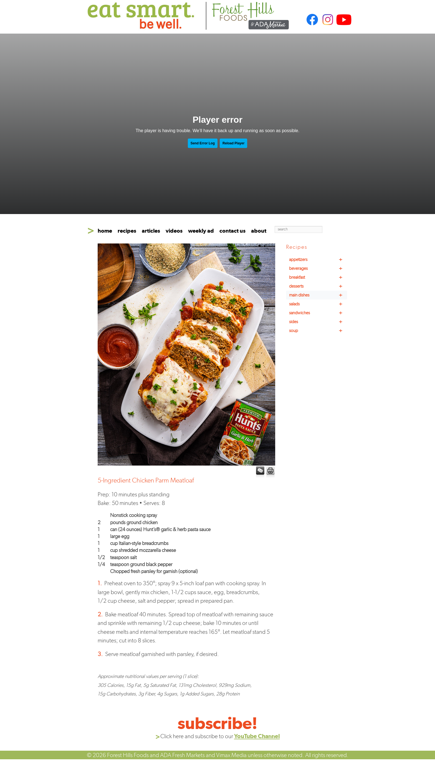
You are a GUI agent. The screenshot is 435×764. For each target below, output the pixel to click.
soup (318, 330)
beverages (318, 268)
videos (174, 230)
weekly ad (201, 230)
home (105, 230)
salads (318, 304)
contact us (232, 230)
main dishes (318, 295)
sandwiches (318, 312)
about (258, 230)
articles (151, 230)
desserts (318, 286)
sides (318, 321)
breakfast (318, 277)
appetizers (318, 259)
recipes (127, 230)
